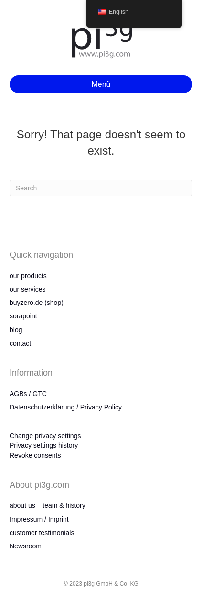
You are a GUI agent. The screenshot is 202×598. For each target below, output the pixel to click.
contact (20, 343)
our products (28, 276)
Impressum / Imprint (39, 519)
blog (16, 330)
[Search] (101, 188)
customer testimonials (42, 532)
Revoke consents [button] (35, 455)
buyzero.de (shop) (37, 302)
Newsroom (26, 546)
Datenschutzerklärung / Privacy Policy (66, 407)
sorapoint (23, 316)
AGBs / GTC (28, 394)
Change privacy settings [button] (45, 436)
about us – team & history (47, 505)
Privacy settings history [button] (44, 445)
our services (27, 289)
